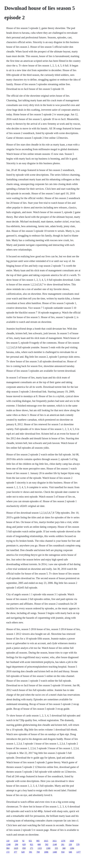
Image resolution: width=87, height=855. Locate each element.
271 (31, 848)
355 (56, 848)
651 (30, 841)
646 (70, 852)
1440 (55, 852)
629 (24, 844)
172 (7, 852)
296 (16, 844)
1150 (16, 841)
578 (77, 844)
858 (24, 848)
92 (23, 841)
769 (38, 852)
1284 (72, 848)
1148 (55, 844)
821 (31, 844)
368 (63, 848)
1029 (72, 841)
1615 (46, 841)
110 (7, 841)
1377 (78, 852)
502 (46, 844)
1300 (48, 848)
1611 (54, 841)
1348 (8, 844)
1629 (16, 848)
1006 (46, 852)
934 (62, 852)
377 (15, 852)
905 (37, 841)
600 (39, 844)
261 (62, 844)
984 (7, 848)
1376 (63, 841)
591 (30, 852)
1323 (40, 848)
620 (22, 852)
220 (70, 844)
